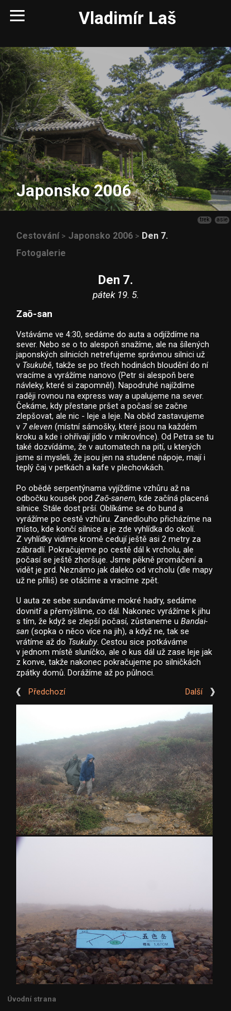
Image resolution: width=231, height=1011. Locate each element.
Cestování (37, 235)
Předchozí (46, 692)
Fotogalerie (41, 253)
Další (194, 692)
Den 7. (155, 235)
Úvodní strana (31, 999)
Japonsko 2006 (100, 235)
